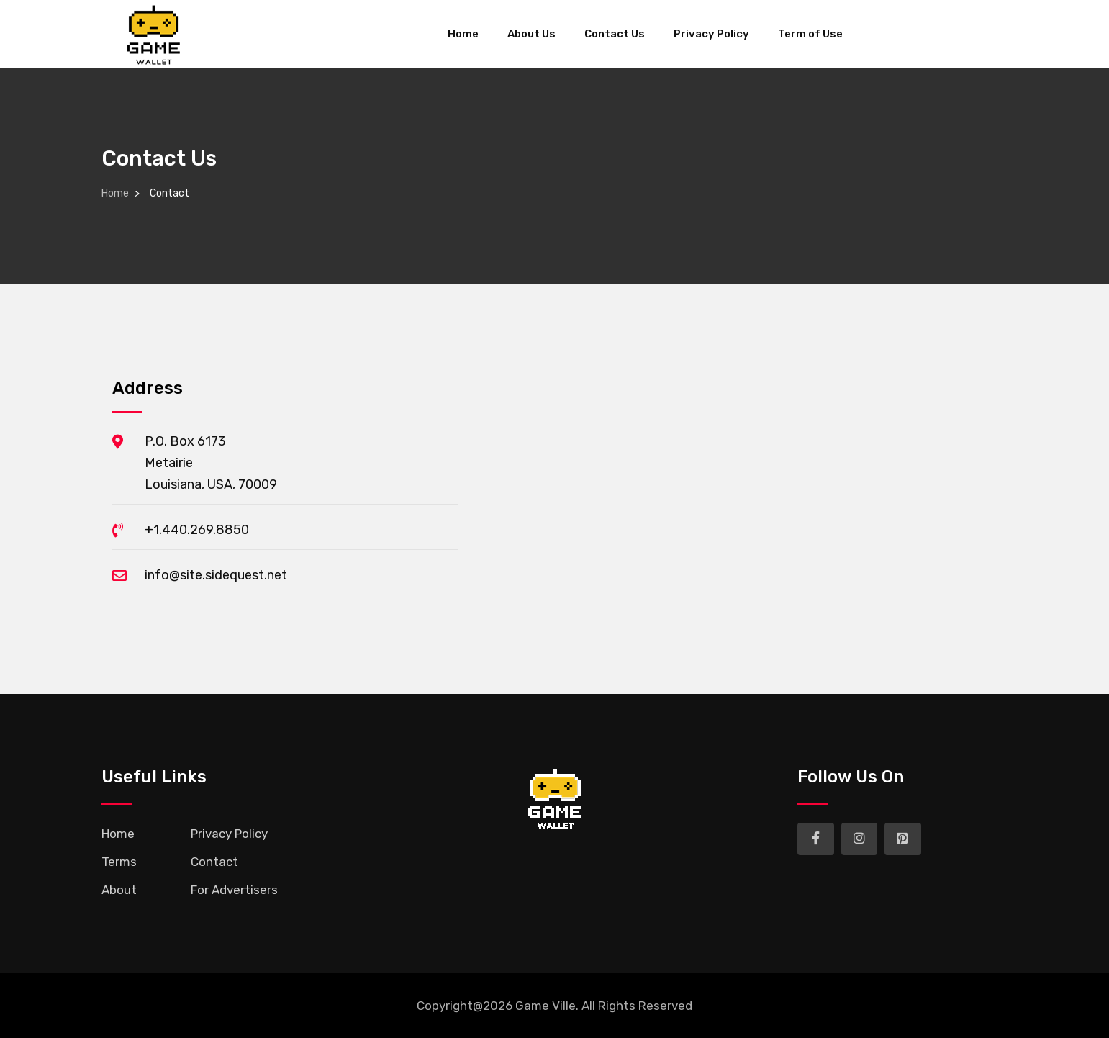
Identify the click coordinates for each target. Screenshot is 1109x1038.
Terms (119, 861)
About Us (531, 33)
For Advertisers (234, 890)
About (119, 890)
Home (463, 33)
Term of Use (810, 33)
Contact (214, 861)
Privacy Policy (711, 33)
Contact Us (614, 33)
